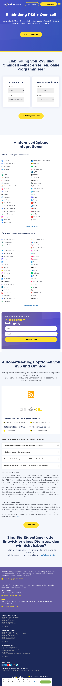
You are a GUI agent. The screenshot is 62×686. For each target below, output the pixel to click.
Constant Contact (10, 186)
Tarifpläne (5, 652)
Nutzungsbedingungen (9, 647)
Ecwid (6, 194)
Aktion (10, 95)
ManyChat (7, 278)
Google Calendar (9, 208)
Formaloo (7, 281)
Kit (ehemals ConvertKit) (41, 160)
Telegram (36, 200)
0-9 (37, 670)
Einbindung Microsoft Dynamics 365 (14, 634)
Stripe (35, 197)
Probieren (31, 525)
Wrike (35, 214)
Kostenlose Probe (31, 34)
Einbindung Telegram (8, 620)
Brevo (6, 174)
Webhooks (36, 211)
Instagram (7, 216)
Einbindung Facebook (9, 619)
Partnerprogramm (8, 650)
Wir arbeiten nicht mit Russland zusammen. (16, 653)
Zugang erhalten (31, 339)
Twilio (35, 208)
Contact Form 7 (9, 256)
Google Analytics (9, 205)
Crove (6, 191)
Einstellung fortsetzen (31, 116)
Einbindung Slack (7, 622)
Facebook (7, 197)
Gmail (35, 284)
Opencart (36, 177)
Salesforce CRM (38, 188)
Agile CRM (7, 166)
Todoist (35, 202)
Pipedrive (36, 180)
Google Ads (8, 202)
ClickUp (6, 183)
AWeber (6, 160)
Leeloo (35, 264)
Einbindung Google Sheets (10, 617)
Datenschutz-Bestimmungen (11, 649)
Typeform (7, 276)
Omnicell (24, 21)
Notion (35, 174)
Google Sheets (8, 214)
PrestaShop (37, 186)
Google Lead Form (39, 247)
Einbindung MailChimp (9, 623)
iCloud (35, 219)
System (10, 86)
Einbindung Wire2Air (8, 638)
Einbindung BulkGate (8, 635)
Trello (35, 205)
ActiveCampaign (9, 163)
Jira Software (8, 222)
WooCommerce (9, 284)
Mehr (29, 497)
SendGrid (36, 191)
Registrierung (49, 4)
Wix (34, 278)
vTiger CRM (7, 301)
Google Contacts (9, 211)
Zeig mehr (5, 626)
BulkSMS (6, 177)
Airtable (6, 169)
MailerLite (36, 166)
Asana (6, 172)
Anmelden (32, 4)
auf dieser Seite (48, 555)
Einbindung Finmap (8, 632)
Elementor (7, 273)
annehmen (45, 681)
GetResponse (8, 200)
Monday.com (37, 169)
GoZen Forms (8, 290)
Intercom (7, 219)
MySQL (35, 172)
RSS (14, 21)
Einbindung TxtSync (8, 637)
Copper (6, 188)
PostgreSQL (37, 183)
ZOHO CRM (36, 216)
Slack (35, 194)
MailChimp (36, 163)
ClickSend (7, 180)
